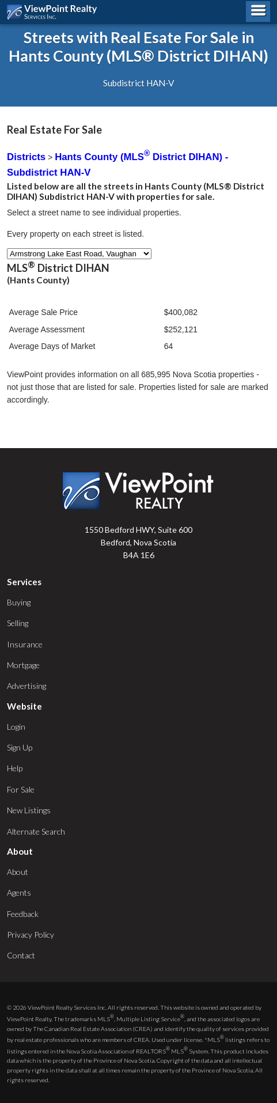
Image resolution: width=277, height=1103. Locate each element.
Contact (21, 955)
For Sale (21, 789)
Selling (17, 623)
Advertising (26, 686)
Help (14, 768)
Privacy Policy (30, 934)
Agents (19, 892)
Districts (26, 156)
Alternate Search (36, 831)
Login (16, 726)
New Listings (29, 810)
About (17, 872)
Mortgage (23, 665)
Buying (19, 602)
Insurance (25, 644)
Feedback (23, 914)
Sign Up (19, 747)
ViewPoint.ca (55, 12)
